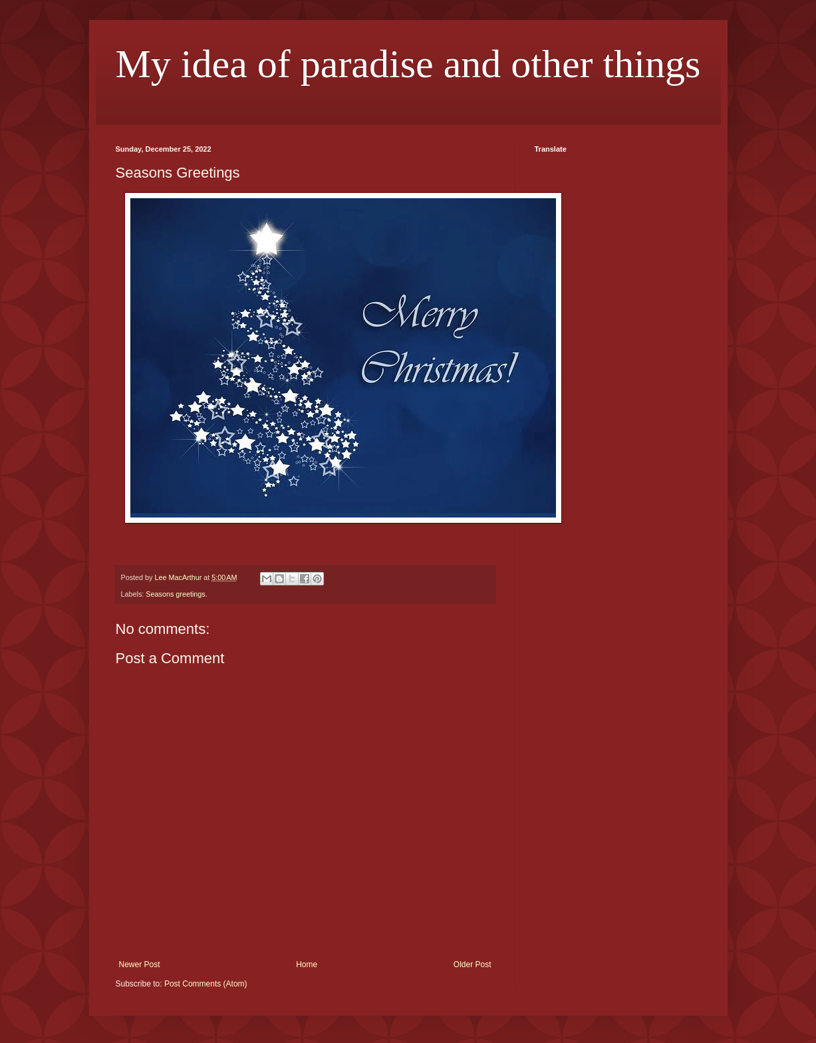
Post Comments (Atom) (205, 983)
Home (306, 964)
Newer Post (139, 964)
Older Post (472, 964)
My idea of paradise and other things (408, 64)
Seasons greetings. (176, 594)
